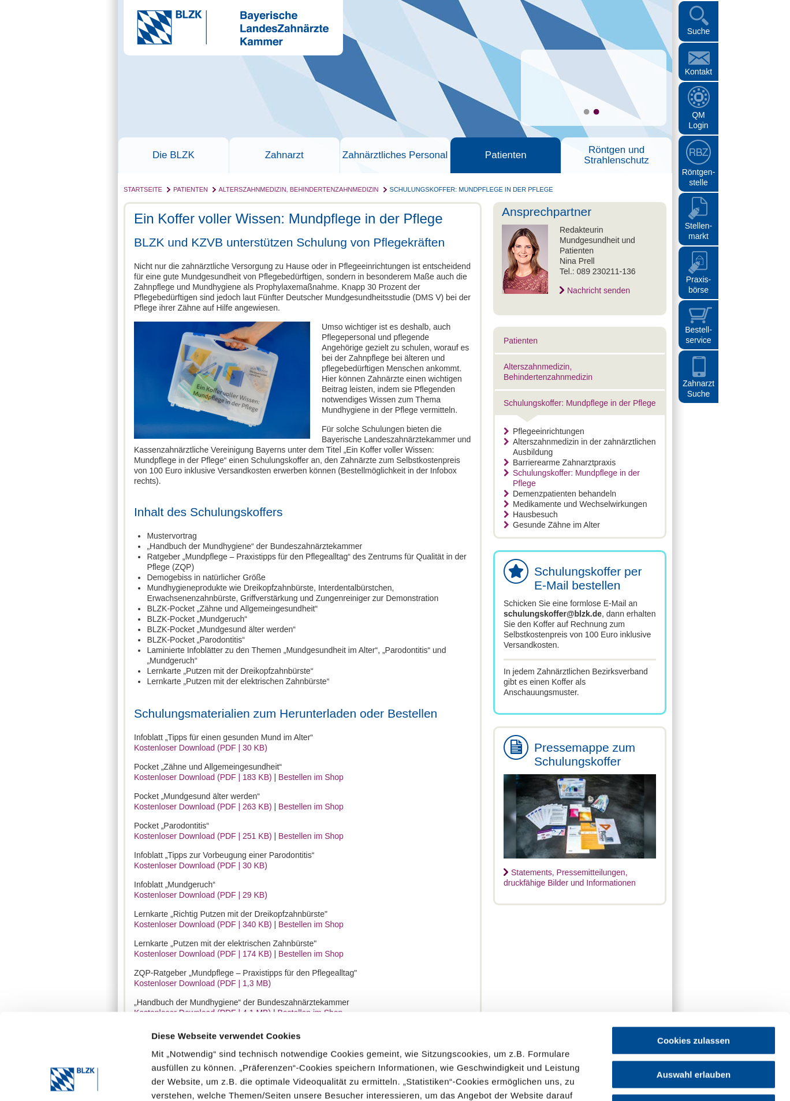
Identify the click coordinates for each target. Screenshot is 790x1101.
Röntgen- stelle (699, 177)
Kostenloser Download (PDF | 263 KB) (203, 806)
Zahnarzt (284, 155)
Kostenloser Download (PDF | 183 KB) (203, 777)
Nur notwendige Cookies (693, 1027)
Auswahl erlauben (694, 994)
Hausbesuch (531, 514)
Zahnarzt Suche (698, 388)
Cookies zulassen (693, 960)
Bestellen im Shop (311, 777)
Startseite (143, 189)
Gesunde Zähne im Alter (552, 524)
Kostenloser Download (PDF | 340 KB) (203, 924)
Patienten (506, 155)
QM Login (698, 120)
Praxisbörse (698, 284)
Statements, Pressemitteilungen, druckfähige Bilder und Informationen (570, 877)
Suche (698, 31)
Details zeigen (614, 1078)
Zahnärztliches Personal (395, 155)
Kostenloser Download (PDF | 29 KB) (200, 895)
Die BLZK (173, 155)
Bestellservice (698, 335)
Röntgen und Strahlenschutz (616, 155)
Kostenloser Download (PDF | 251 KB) (203, 836)
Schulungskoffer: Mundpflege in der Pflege (471, 189)
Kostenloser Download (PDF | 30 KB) (200, 747)
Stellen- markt (698, 231)
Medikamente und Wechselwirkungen (575, 504)
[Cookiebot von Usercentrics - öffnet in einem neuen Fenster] (74, 1078)
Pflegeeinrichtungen (544, 431)
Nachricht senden (598, 290)
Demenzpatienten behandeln (560, 493)
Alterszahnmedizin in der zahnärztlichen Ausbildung (579, 447)
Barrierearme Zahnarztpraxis (560, 462)
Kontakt (698, 71)
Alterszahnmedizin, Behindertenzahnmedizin (298, 189)
